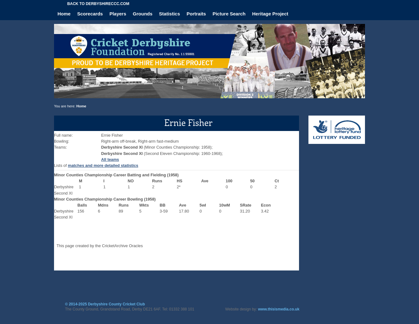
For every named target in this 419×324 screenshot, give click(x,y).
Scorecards (90, 13)
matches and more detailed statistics (103, 165)
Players (117, 13)
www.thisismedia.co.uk (279, 309)
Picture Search (229, 13)
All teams (110, 159)
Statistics (169, 13)
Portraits (196, 13)
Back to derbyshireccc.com (98, 4)
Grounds (143, 13)
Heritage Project (270, 13)
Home (64, 13)
